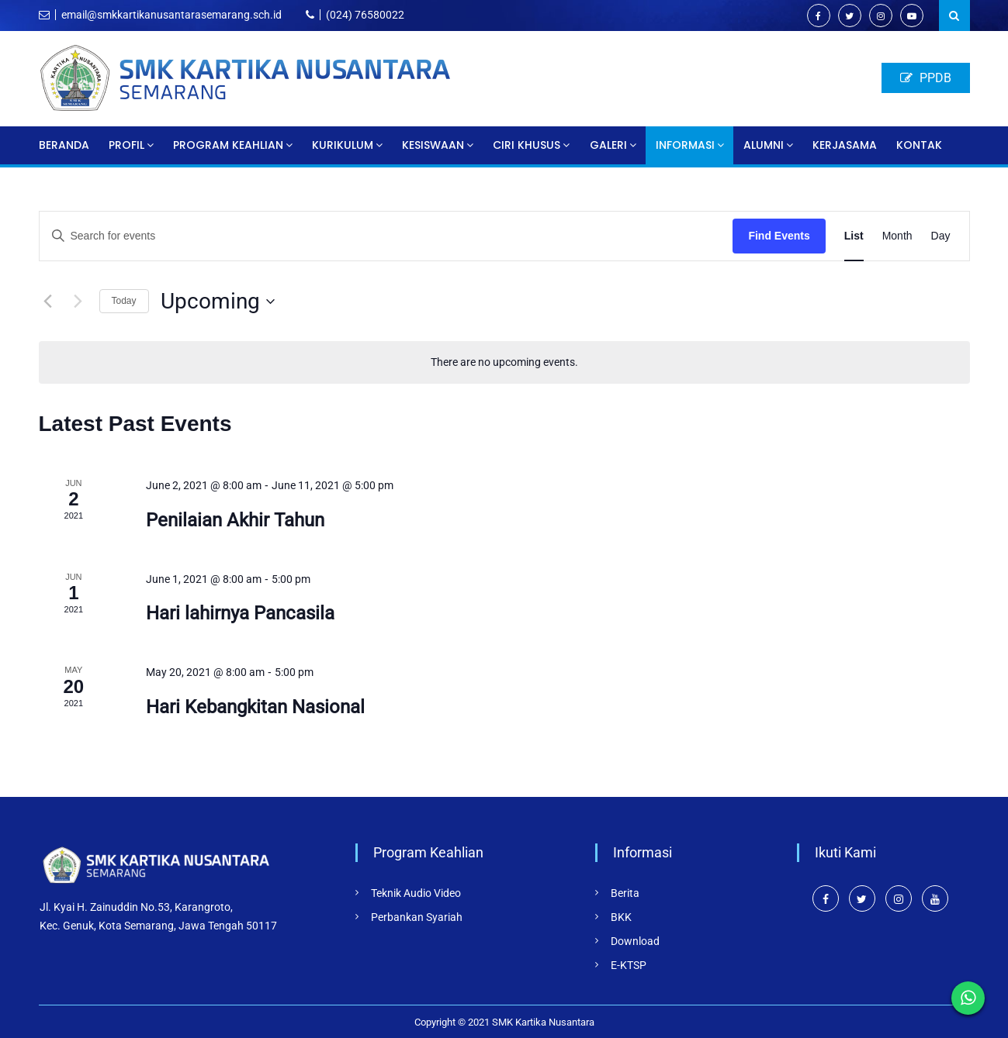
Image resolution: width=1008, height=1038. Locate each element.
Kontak (919, 145)
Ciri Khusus (526, 145)
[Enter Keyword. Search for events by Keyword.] (386, 236)
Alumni (763, 145)
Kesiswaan (433, 145)
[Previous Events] (48, 301)
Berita (625, 893)
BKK (621, 917)
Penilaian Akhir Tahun (235, 520)
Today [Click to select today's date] (124, 300)
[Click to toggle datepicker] (218, 301)
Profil (126, 145)
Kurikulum (342, 145)
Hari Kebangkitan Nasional (255, 707)
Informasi (685, 145)
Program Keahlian (228, 145)
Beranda (64, 145)
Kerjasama (844, 145)
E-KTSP (628, 965)
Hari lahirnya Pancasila (240, 613)
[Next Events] (78, 301)
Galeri (608, 145)
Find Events (778, 235)
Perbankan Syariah (416, 917)
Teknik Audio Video (416, 893)
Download (635, 941)
